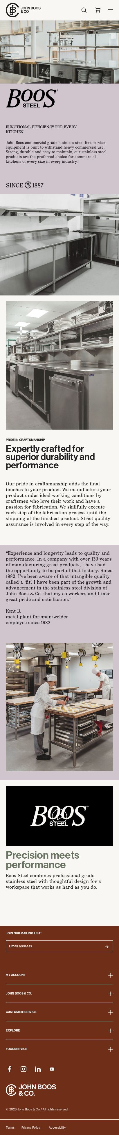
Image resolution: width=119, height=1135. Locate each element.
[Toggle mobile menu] (110, 10)
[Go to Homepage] (23, 10)
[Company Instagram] (23, 1069)
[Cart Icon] (97, 10)
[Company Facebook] (9, 1069)
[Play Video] (59, 816)
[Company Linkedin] (37, 1069)
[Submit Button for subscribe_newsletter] (107, 947)
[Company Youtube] (51, 1069)
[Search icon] (84, 10)
